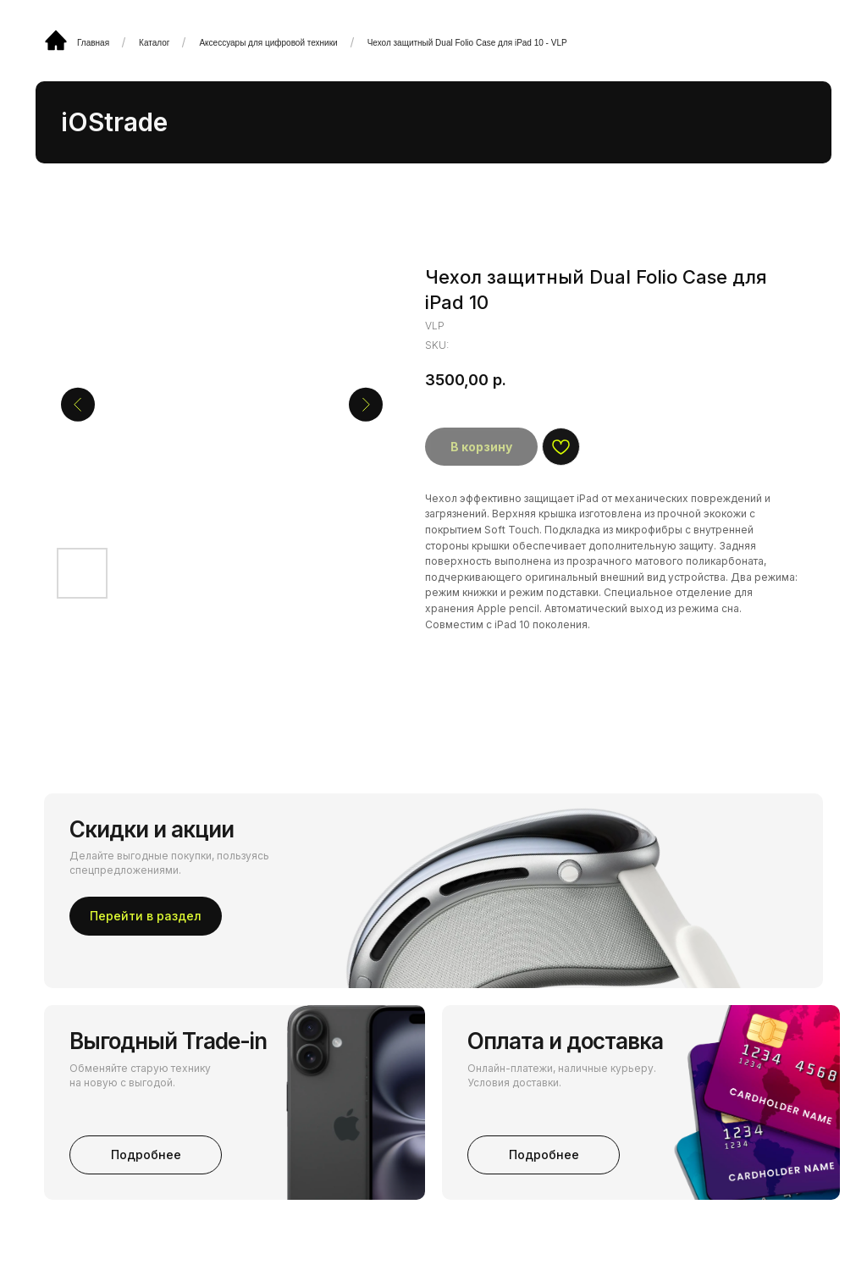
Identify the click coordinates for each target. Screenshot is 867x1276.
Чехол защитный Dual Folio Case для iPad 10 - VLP (467, 42)
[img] (56, 40)
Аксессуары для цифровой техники (268, 42)
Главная (93, 42)
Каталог (154, 42)
